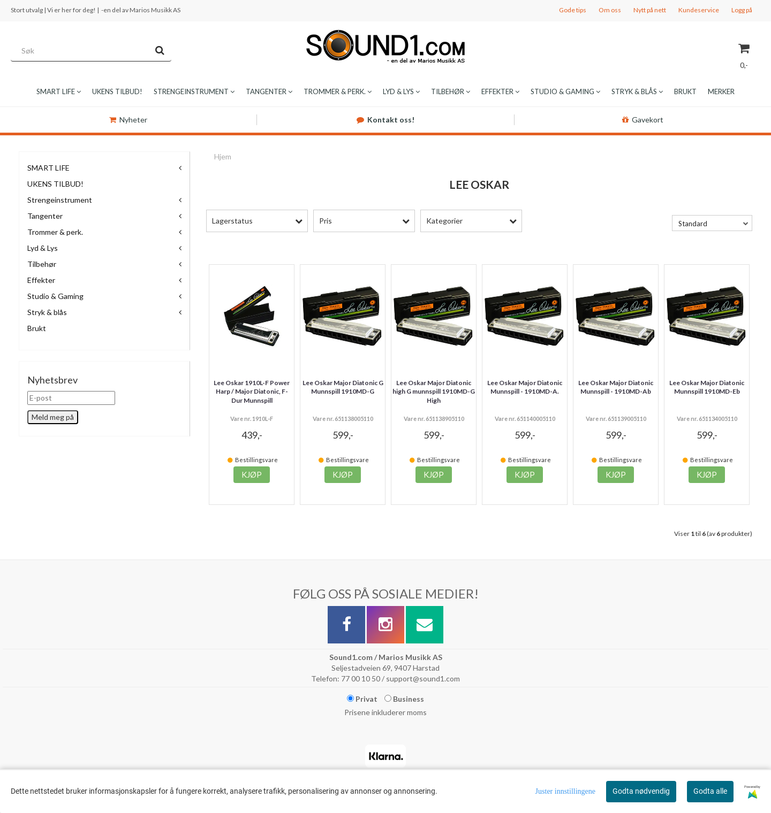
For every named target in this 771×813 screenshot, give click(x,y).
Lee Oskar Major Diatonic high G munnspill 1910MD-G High (433, 392)
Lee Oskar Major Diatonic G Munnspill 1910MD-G (343, 387)
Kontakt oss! (385, 119)
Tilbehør (41, 264)
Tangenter (45, 215)
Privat (362, 698)
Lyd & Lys (42, 247)
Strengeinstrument (59, 199)
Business (404, 698)
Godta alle (710, 791)
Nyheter (128, 119)
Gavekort (642, 119)
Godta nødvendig (641, 791)
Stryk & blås (47, 312)
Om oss (610, 10)
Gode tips (572, 10)
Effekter (41, 280)
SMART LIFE (48, 167)
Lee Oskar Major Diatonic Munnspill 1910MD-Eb (706, 387)
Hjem (222, 156)
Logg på (741, 10)
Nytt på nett (649, 10)
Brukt (36, 328)
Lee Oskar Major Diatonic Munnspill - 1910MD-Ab (615, 387)
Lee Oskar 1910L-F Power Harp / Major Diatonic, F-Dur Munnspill (252, 392)
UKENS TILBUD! (55, 183)
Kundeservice (698, 10)
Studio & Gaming (55, 296)
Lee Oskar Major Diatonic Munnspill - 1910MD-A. (524, 387)
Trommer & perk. (55, 231)
